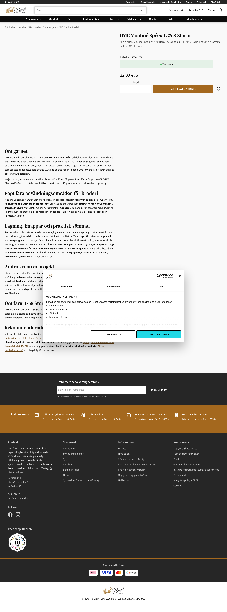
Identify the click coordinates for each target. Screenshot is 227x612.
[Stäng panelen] (180, 276)
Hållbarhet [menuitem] (123, 480)
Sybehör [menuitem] (67, 464)
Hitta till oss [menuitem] (124, 454)
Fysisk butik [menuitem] (201, 2)
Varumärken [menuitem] (131, 2)
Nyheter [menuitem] (173, 19)
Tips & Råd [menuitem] (215, 2)
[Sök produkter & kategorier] (90, 10)
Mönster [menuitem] (153, 19)
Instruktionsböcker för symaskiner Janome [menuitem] (196, 469)
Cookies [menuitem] (177, 485)
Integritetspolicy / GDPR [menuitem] (185, 480)
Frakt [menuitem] (176, 459)
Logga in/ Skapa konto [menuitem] (185, 448)
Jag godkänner (158, 334)
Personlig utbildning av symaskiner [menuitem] (136, 464)
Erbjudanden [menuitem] (192, 19)
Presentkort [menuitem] (179, 475)
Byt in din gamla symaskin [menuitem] (131, 469)
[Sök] (141, 10)
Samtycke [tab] (66, 286)
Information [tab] (113, 286)
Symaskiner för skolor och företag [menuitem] (81, 480)
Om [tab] (161, 286)
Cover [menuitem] (71, 19)
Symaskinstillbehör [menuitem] (73, 454)
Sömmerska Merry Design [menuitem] (170, 2)
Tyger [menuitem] (113, 19)
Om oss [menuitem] (189, 2)
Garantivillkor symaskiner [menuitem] (187, 464)
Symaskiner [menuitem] (32, 19)
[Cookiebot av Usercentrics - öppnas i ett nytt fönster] (159, 276)
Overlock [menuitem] (53, 19)
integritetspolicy (101, 396)
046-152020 (13, 2)
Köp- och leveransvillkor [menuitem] (186, 454)
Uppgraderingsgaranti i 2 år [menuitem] (132, 475)
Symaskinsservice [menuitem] (148, 2)
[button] (196, 10)
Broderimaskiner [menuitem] (91, 19)
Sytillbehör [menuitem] (132, 19)
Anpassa (113, 334)
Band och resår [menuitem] (71, 469)
